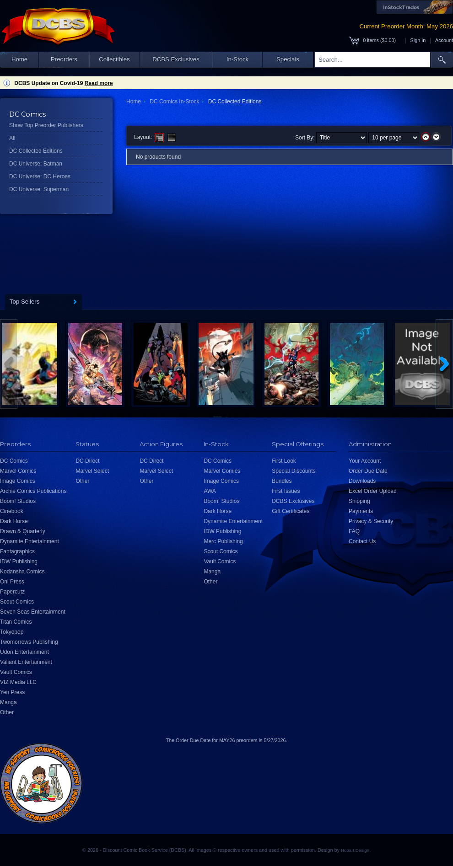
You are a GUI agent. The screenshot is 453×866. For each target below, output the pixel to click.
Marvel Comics (18, 471)
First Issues (286, 491)
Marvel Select (92, 471)
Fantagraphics (17, 551)
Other (7, 712)
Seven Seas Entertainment (32, 612)
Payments (361, 511)
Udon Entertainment (24, 652)
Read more (99, 83)
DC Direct (87, 461)
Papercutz (12, 591)
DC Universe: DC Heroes (39, 176)
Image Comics (17, 481)
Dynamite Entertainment (29, 541)
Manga (8, 702)
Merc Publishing (223, 541)
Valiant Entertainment (26, 662)
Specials (287, 59)
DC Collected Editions (36, 151)
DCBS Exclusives (176, 59)
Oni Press (12, 581)
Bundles (281, 481)
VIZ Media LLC (18, 682)
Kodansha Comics (22, 571)
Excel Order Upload (373, 491)
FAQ (354, 531)
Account (444, 40)
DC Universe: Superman (39, 189)
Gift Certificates (290, 511)
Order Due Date (368, 471)
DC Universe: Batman (35, 163)
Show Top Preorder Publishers (46, 125)
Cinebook (11, 511)
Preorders (64, 59)
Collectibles (114, 59)
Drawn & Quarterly (22, 531)
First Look (284, 461)
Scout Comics (17, 602)
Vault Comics (16, 672)
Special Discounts (293, 471)
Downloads (362, 481)
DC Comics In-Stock (174, 101)
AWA (210, 491)
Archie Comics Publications (33, 491)
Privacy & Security (371, 521)
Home (19, 59)
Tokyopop (11, 632)
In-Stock (237, 59)
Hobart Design (355, 850)
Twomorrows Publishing (29, 642)
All (12, 138)
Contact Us (362, 541)
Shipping (359, 501)
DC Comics (14, 461)
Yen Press (12, 692)
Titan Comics (16, 622)
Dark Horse (14, 521)
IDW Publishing (19, 561)
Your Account (365, 461)
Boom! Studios (18, 501)
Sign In (418, 40)
